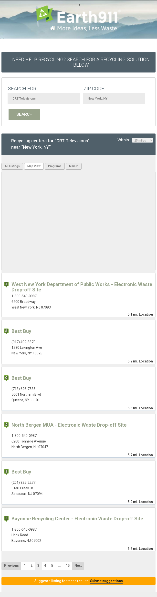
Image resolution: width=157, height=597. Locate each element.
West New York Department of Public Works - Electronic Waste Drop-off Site (81, 287)
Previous (11, 565)
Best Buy (21, 331)
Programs (55, 166)
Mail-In (73, 166)
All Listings (12, 166)
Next (78, 565)
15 (68, 565)
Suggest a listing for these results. (78, 581)
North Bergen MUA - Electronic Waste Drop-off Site (68, 425)
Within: (135, 140)
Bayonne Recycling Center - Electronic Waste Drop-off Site (77, 519)
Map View (34, 166)
